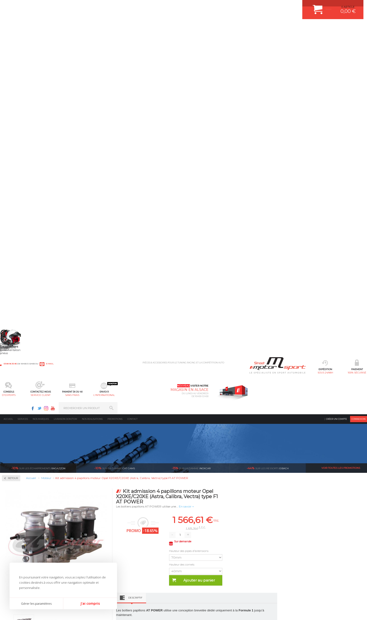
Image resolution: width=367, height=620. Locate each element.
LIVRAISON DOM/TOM (201, 561)
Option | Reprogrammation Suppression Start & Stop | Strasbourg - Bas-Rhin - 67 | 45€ (181, 429)
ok (359, 527)
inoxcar (191, 88)
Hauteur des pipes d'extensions (264, 171)
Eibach (268, 88)
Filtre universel (18, 153)
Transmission (77, 543)
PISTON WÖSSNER (141, 537)
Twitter (289, 6)
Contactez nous (270, 554)
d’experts (155, 480)
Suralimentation (80, 531)
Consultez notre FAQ (280, 567)
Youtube (302, 6)
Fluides (13, 172)
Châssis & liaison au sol (85, 549)
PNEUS (134, 555)
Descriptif (210, 218)
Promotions (114, 39)
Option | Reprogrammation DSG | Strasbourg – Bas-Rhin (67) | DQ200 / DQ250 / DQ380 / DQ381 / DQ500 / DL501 (254, 429)
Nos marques (41, 39)
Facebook (282, 6)
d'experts (137, 27)
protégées (277, 480)
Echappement (77, 537)
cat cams (114, 88)
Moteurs (73, 525)
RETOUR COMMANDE (201, 555)
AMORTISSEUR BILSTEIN (145, 525)
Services (23, 39)
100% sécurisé (105, 27)
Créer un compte (336, 39)
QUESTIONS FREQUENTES (204, 567)
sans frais (199, 27)
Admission (15, 122)
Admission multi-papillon (25, 135)
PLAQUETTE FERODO (143, 531)
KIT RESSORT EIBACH (143, 561)
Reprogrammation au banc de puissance (33, 235)
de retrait (216, 480)
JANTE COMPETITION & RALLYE (149, 573)
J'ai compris (90, 603)
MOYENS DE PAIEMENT (202, 543)
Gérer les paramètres (36, 603)
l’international (230, 27)
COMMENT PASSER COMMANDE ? (209, 537)
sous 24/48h (74, 27)
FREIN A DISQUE (140, 579)
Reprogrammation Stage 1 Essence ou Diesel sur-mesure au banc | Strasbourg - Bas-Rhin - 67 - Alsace (327, 429)
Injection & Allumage (25, 187)
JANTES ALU (137, 549)
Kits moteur (17, 202)
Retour (88, 98)
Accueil (8, 39)
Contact (132, 39)
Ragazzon (38, 88)
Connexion (358, 39)
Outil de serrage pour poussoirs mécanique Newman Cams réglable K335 (108, 427)
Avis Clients (343, 597)
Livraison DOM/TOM (65, 39)
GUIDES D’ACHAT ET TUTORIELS (208, 573)
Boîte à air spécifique (22, 141)
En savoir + (261, 127)
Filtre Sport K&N (19, 147)
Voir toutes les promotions (340, 88)
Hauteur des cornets (257, 185)
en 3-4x (94, 480)
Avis (236, 301)
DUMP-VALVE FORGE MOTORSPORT (153, 567)
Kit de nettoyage (19, 158)
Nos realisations (92, 39)
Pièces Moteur (19, 218)
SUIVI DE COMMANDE (201, 549)
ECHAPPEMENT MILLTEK (145, 543)
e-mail (105, 6)
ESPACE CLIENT (197, 525)
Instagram (295, 6)
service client (168, 27)
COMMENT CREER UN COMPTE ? (208, 531)
